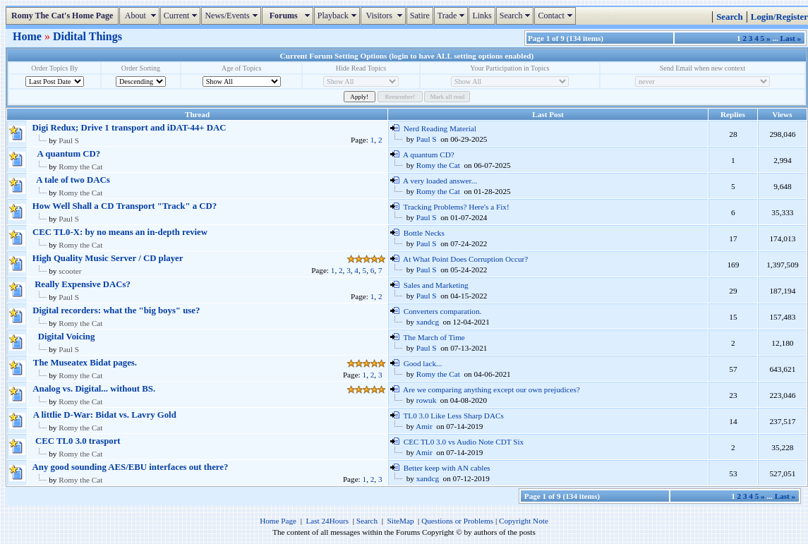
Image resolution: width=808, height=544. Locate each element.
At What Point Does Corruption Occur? (465, 259)
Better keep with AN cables (447, 468)
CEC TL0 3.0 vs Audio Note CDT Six (464, 441)
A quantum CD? (69, 154)
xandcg (427, 322)
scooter (70, 271)
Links (481, 15)
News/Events (232, 15)
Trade (453, 15)
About (141, 15)
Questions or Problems (457, 520)
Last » (791, 38)
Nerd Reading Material (440, 128)
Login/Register (779, 17)
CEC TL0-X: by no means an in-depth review (119, 232)
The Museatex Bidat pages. (85, 363)
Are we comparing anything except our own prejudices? (491, 389)
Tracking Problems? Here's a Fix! (456, 207)
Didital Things (87, 36)
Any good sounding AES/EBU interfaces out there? (130, 467)
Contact (556, 15)
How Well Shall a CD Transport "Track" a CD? (124, 206)
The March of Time (434, 337)
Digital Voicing (66, 336)
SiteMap (400, 520)
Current (182, 15)
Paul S (69, 140)
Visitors (385, 15)
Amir (424, 426)
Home (28, 36)
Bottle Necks (424, 233)
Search (517, 15)
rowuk (426, 400)
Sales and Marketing (436, 285)
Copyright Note (523, 520)
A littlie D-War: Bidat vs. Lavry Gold (104, 415)
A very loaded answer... (440, 180)
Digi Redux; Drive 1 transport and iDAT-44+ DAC (129, 128)
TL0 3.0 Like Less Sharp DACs (454, 415)
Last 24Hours (327, 520)
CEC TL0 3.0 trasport (78, 441)
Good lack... (423, 363)
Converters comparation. (443, 311)
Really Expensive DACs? (83, 284)
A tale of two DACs (73, 180)
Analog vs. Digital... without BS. (93, 389)
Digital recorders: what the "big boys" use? (116, 310)
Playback (339, 15)
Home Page (278, 520)
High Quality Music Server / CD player (107, 258)
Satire (420, 15)
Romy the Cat (80, 166)
